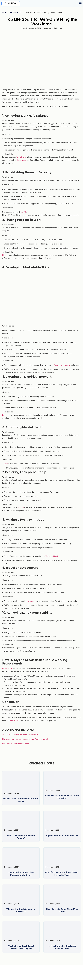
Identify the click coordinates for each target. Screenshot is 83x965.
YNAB (24, 212)
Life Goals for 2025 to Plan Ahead (15, 744)
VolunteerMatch (51, 556)
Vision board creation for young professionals (20, 734)
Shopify (21, 507)
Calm (6, 464)
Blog (4, 12)
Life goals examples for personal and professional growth (25, 739)
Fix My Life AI (11, 3)
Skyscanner (32, 601)
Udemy (67, 365)
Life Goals (13, 12)
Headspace (21, 160)
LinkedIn (5, 255)
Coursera (58, 365)
